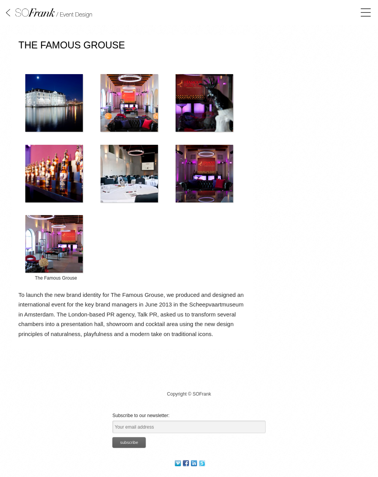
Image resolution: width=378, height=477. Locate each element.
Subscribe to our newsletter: (140, 415)
